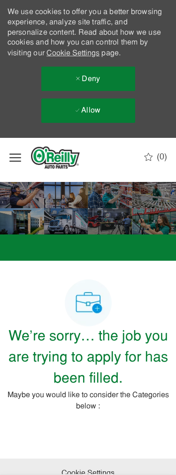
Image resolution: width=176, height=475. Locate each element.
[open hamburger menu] (15, 157)
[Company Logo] (63, 157)
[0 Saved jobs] (155, 157)
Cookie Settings (72, 53)
